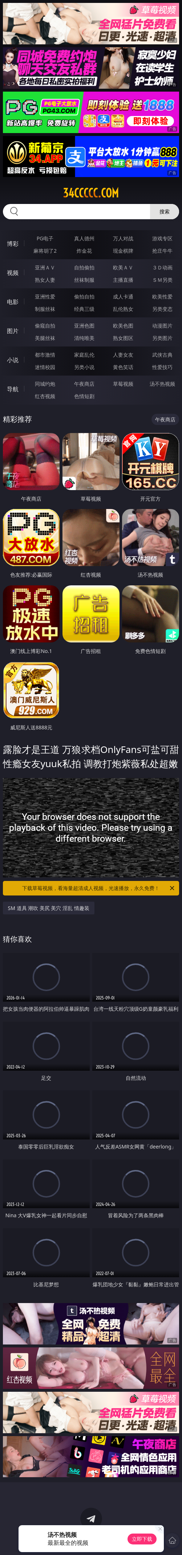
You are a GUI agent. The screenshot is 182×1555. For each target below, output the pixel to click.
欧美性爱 (162, 296)
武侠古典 (162, 354)
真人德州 (84, 238)
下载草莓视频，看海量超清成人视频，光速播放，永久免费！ (98, 888)
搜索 (164, 211)
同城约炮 (45, 383)
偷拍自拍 (84, 296)
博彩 (13, 244)
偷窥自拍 (45, 325)
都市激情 (45, 354)
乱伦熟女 (123, 308)
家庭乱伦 (84, 354)
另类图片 (162, 337)
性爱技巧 (162, 367)
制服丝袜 (45, 308)
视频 (13, 273)
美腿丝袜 (45, 337)
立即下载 (142, 1538)
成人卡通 (123, 296)
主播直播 (123, 279)
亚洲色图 (84, 325)
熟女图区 (123, 337)
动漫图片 (162, 325)
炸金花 (84, 250)
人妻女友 (123, 354)
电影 (13, 302)
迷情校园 (45, 367)
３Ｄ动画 (162, 267)
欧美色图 (123, 325)
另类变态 (162, 308)
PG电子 (45, 238)
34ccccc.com (91, 193)
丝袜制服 (84, 279)
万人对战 (123, 238)
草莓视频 (123, 383)
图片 (13, 331)
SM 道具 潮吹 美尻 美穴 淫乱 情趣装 (48, 908)
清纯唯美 (84, 337)
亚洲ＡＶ (45, 267)
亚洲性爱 (45, 296)
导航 (13, 389)
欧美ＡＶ (123, 267)
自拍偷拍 (84, 267)
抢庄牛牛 (162, 250)
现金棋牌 (123, 250)
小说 (13, 360)
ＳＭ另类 (162, 279)
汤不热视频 (162, 383)
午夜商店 (84, 383)
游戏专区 (162, 238)
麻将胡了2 (45, 250)
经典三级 (84, 308)
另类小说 (84, 367)
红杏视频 (45, 396)
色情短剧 (84, 396)
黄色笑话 (123, 367)
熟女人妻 (45, 279)
